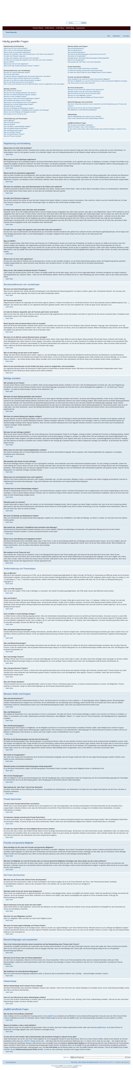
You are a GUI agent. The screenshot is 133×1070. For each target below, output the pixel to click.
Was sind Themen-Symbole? (13, 136)
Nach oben (9, 154)
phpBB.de (112, 1018)
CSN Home (49, 28)
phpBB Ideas (101, 1027)
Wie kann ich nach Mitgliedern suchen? (80, 95)
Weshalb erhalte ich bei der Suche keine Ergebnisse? (84, 91)
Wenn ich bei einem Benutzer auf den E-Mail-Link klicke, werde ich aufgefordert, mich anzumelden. (34, 84)
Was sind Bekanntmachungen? (13, 130)
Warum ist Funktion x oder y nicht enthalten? (81, 127)
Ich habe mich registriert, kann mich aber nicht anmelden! (21, 58)
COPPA (114, 212)
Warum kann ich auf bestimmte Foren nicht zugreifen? (20, 102)
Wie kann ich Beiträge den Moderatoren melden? (19, 108)
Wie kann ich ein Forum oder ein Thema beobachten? (84, 108)
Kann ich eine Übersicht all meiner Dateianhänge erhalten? (86, 118)
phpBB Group (52, 1016)
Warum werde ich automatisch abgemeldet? (17, 52)
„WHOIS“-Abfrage (30, 1041)
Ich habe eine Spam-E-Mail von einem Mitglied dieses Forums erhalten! (90, 72)
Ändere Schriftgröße (127, 32)
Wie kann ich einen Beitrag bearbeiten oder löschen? (20, 92)
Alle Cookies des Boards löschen (89, 1062)
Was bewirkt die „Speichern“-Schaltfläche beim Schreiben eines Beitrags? (26, 110)
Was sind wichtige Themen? (12, 132)
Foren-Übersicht (11, 32)
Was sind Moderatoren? (75, 50)
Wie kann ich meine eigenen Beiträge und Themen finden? (86, 97)
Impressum (80, 28)
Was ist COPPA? (9, 62)
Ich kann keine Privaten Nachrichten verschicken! (83, 68)
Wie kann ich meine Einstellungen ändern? (17, 72)
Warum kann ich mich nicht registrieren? (16, 64)
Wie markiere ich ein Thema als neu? (15, 114)
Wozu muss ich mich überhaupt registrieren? (17, 50)
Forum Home (38, 28)
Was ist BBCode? (9, 120)
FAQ (108, 36)
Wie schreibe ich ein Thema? (13, 90)
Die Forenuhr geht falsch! (11, 74)
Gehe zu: (66, 1057)
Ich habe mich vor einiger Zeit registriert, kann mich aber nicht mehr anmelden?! (28, 60)
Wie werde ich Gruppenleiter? (77, 56)
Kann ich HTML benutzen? (12, 122)
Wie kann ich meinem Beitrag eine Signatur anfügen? (20, 94)
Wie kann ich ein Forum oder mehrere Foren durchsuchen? (86, 89)
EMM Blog (70, 28)
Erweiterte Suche (81, 24)
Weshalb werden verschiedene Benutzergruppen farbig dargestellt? (88, 58)
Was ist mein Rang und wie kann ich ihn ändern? (19, 82)
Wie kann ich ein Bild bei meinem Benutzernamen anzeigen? (22, 80)
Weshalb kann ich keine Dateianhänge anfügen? (19, 104)
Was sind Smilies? (9, 124)
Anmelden (126, 36)
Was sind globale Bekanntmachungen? (16, 128)
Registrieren (116, 36)
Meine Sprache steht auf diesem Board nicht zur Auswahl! (21, 78)
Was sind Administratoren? (76, 48)
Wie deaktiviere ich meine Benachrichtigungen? (82, 110)
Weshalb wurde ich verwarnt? (13, 106)
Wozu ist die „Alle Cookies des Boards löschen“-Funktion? (21, 65)
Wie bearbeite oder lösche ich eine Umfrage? (17, 100)
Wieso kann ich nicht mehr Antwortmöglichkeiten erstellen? (22, 98)
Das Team (74, 1062)
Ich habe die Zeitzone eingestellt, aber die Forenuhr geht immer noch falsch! (27, 76)
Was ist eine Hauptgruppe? (76, 60)
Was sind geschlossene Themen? (14, 134)
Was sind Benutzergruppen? (76, 52)
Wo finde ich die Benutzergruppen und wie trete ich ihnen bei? (87, 54)
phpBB (60, 1065)
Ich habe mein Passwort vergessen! (15, 56)
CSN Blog (60, 28)
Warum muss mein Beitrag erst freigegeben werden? (20, 112)
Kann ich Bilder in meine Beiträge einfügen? (17, 126)
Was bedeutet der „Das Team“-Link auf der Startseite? (84, 62)
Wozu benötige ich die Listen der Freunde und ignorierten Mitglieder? (89, 79)
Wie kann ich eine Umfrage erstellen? (15, 96)
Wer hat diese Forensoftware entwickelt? (80, 125)
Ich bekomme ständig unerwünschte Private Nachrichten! (85, 70)
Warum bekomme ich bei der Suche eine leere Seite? (84, 93)
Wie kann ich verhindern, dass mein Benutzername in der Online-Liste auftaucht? (29, 54)
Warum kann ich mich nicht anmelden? (16, 48)
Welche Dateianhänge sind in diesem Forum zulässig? (84, 116)
